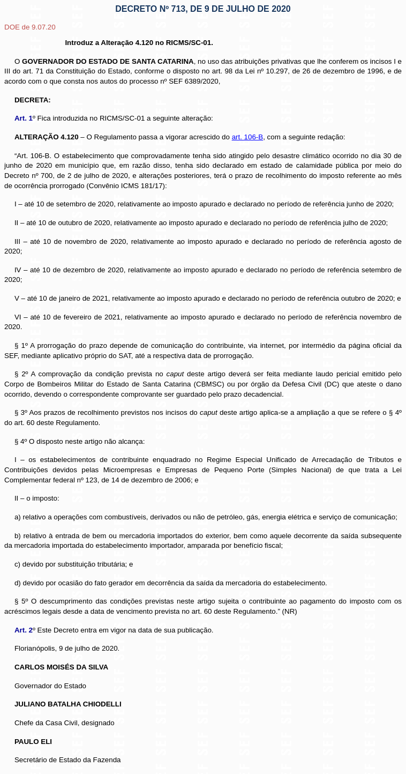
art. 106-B (248, 137)
